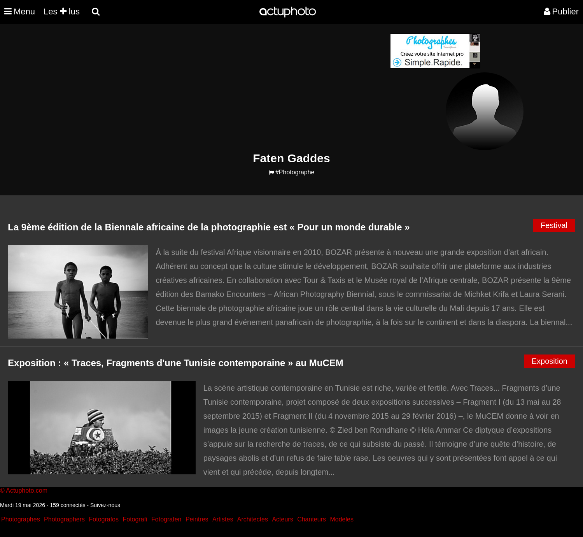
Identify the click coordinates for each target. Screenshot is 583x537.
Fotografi (135, 519)
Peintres (197, 519)
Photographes (20, 519)
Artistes (222, 519)
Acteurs (282, 519)
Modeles (341, 519)
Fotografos (104, 519)
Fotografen (166, 519)
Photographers (64, 519)
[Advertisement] (244, 87)
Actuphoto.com (26, 490)
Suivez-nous (105, 505)
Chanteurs (311, 519)
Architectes (252, 519)
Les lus (62, 11)
